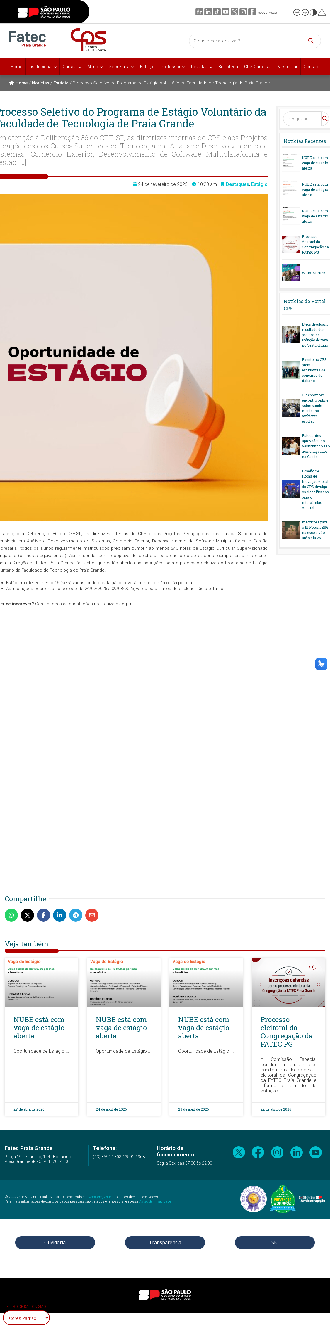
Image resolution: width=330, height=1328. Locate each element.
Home (17, 66)
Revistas (199, 66)
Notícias (40, 83)
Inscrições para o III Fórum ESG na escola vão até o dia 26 (315, 530)
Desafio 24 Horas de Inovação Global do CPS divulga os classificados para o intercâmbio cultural (315, 489)
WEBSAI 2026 (313, 272)
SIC (274, 1242)
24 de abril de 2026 (111, 1109)
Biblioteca (228, 66)
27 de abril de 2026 (28, 1109)
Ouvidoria (55, 1242)
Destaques (237, 184)
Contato (311, 66)
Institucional (40, 66)
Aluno (92, 66)
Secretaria (119, 66)
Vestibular (287, 66)
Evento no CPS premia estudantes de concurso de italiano (314, 370)
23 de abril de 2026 (193, 1109)
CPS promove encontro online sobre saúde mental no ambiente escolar (315, 407)
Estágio (147, 66)
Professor (171, 66)
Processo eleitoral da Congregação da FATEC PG (315, 244)
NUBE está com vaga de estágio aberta (315, 162)
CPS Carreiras (258, 66)
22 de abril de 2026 (276, 1109)
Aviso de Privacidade (155, 1201)
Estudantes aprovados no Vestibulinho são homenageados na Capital (316, 446)
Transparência (165, 1242)
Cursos (70, 66)
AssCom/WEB (100, 1197)
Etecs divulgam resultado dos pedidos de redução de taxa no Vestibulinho (315, 334)
